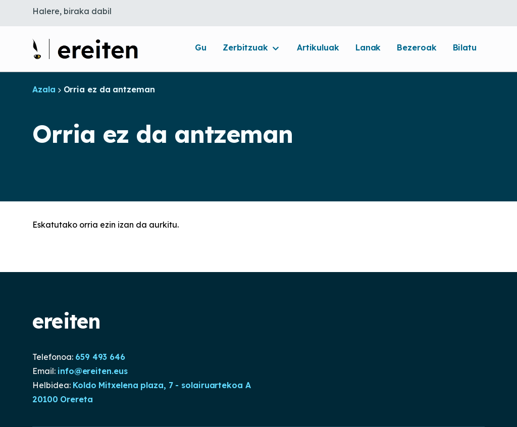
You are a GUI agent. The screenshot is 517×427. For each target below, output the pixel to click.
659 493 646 (100, 357)
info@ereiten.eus (92, 371)
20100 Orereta (62, 399)
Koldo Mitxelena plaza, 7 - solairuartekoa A (162, 385)
